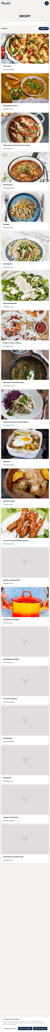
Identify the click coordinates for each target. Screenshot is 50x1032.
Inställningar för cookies (10, 1028)
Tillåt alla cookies (40, 1028)
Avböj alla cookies (25, 1028)
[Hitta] (25, 24)
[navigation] (6, 3)
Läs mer (14, 1024)
